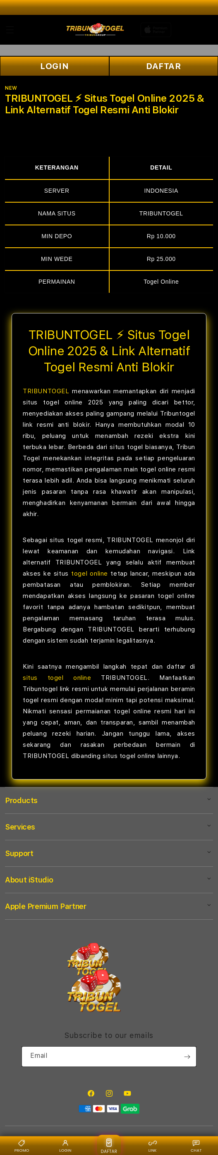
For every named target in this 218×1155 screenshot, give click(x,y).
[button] (10, 30)
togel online (89, 573)
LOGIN (54, 66)
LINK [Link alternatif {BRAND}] (153, 1146)
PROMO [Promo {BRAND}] (21, 1146)
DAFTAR (163, 66)
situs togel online (57, 678)
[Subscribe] (187, 1056)
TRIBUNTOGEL (46, 391)
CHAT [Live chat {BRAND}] (196, 1146)
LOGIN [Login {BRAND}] (65, 1146)
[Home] (95, 30)
